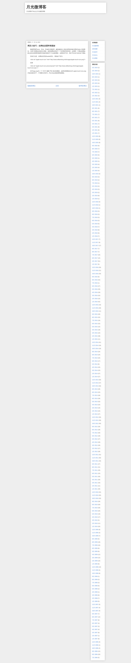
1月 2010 (95, 526)
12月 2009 (95, 529)
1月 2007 (95, 638)
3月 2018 (95, 230)
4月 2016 (95, 292)
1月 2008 (95, 601)
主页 (57, 86)
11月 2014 (95, 345)
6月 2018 (95, 220)
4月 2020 (95, 161)
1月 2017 (95, 264)
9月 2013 (95, 389)
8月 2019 (95, 180)
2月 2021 (95, 130)
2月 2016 (95, 298)
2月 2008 (95, 598)
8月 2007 (95, 617)
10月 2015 (95, 311)
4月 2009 (95, 554)
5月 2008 (95, 589)
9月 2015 (95, 314)
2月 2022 (95, 95)
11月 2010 (95, 495)
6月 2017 (95, 258)
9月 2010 (95, 501)
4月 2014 (95, 367)
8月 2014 (95, 354)
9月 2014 (95, 351)
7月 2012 (95, 433)
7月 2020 (95, 152)
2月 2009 (95, 561)
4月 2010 (95, 517)
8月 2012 (95, 429)
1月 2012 (95, 451)
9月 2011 (95, 464)
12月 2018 (95, 202)
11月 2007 (95, 607)
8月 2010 (95, 504)
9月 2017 (95, 248)
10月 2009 (95, 536)
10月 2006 (95, 648)
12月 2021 (95, 99)
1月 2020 (95, 170)
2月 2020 (95, 167)
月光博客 (94, 58)
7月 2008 (95, 582)
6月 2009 (95, 548)
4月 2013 (95, 404)
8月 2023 (95, 77)
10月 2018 (95, 208)
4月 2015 (95, 330)
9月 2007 (95, 614)
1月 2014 (95, 376)
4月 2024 (95, 67)
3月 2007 (95, 632)
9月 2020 (95, 145)
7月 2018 (95, 217)
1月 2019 (95, 198)
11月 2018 (95, 205)
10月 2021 (95, 105)
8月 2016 (95, 280)
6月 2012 (95, 436)
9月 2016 (95, 276)
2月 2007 (95, 635)
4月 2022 (95, 92)
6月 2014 (95, 361)
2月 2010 (95, 523)
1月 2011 (95, 489)
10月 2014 (95, 348)
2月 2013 (95, 411)
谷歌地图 (94, 49)
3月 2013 (95, 408)
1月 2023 (95, 86)
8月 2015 (95, 317)
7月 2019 (95, 183)
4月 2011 (95, 479)
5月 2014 (95, 364)
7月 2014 (95, 358)
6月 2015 (95, 323)
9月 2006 (95, 651)
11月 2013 (95, 383)
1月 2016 (95, 301)
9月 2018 (95, 211)
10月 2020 (95, 142)
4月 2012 (95, 442)
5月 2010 (95, 514)
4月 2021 (95, 124)
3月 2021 (95, 127)
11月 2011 (95, 458)
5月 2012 (95, 439)
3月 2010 (95, 520)
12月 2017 (95, 239)
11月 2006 (95, 645)
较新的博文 (32, 86)
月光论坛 (94, 55)
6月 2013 (95, 398)
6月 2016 (95, 286)
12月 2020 (95, 136)
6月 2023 (95, 80)
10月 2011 (95, 461)
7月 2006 (95, 657)
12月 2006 (95, 642)
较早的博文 (83, 86)
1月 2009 (95, 564)
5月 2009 (95, 551)
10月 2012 (95, 423)
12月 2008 (95, 567)
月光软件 (94, 52)
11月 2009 (95, 532)
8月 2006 (95, 654)
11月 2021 (95, 102)
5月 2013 (95, 401)
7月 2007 (95, 620)
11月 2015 (95, 308)
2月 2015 (95, 336)
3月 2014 (95, 370)
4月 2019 (95, 189)
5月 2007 (95, 626)
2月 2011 (95, 486)
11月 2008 (95, 570)
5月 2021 (95, 120)
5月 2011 (95, 476)
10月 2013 (95, 386)
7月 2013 (95, 395)
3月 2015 (95, 333)
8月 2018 (95, 214)
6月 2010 (95, 511)
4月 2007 (95, 629)
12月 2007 (95, 604)
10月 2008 (95, 573)
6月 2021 (95, 117)
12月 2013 (95, 379)
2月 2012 (95, 448)
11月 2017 (95, 242)
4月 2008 (95, 592)
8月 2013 (95, 392)
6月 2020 (95, 155)
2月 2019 (95, 195)
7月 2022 (95, 89)
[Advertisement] (65, 26)
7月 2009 (95, 545)
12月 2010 (95, 492)
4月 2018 (95, 227)
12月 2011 (95, 454)
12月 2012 (95, 417)
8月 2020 (95, 148)
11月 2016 (95, 270)
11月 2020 (95, 139)
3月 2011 (95, 482)
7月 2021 (95, 114)
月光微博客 (36, 7)
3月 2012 (95, 445)
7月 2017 (95, 255)
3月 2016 (95, 295)
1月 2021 (95, 133)
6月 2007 (95, 623)
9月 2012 (95, 426)
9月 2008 (95, 576)
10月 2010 (95, 498)
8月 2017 (95, 251)
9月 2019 (95, 177)
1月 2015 (95, 339)
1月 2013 (95, 414)
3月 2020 (95, 164)
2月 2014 (95, 373)
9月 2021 (95, 108)
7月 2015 (95, 320)
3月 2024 (95, 70)
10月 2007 (95, 610)
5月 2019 (95, 186)
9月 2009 (95, 539)
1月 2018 (95, 236)
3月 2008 (95, 595)
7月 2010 (95, 507)
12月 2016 (95, 267)
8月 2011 (95, 467)
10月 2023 (95, 74)
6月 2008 (95, 585)
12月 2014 (95, 342)
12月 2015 (95, 305)
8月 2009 (95, 542)
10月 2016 (95, 273)
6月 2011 (95, 473)
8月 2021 (95, 111)
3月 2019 (95, 192)
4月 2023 (95, 83)
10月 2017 (95, 245)
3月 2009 (95, 557)
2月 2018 (95, 233)
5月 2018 (95, 223)
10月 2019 (95, 174)
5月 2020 (95, 158)
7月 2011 (95, 470)
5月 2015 (95, 326)
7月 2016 (95, 283)
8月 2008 (95, 579)
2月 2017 (95, 261)
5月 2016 (95, 289)
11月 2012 (95, 420)
